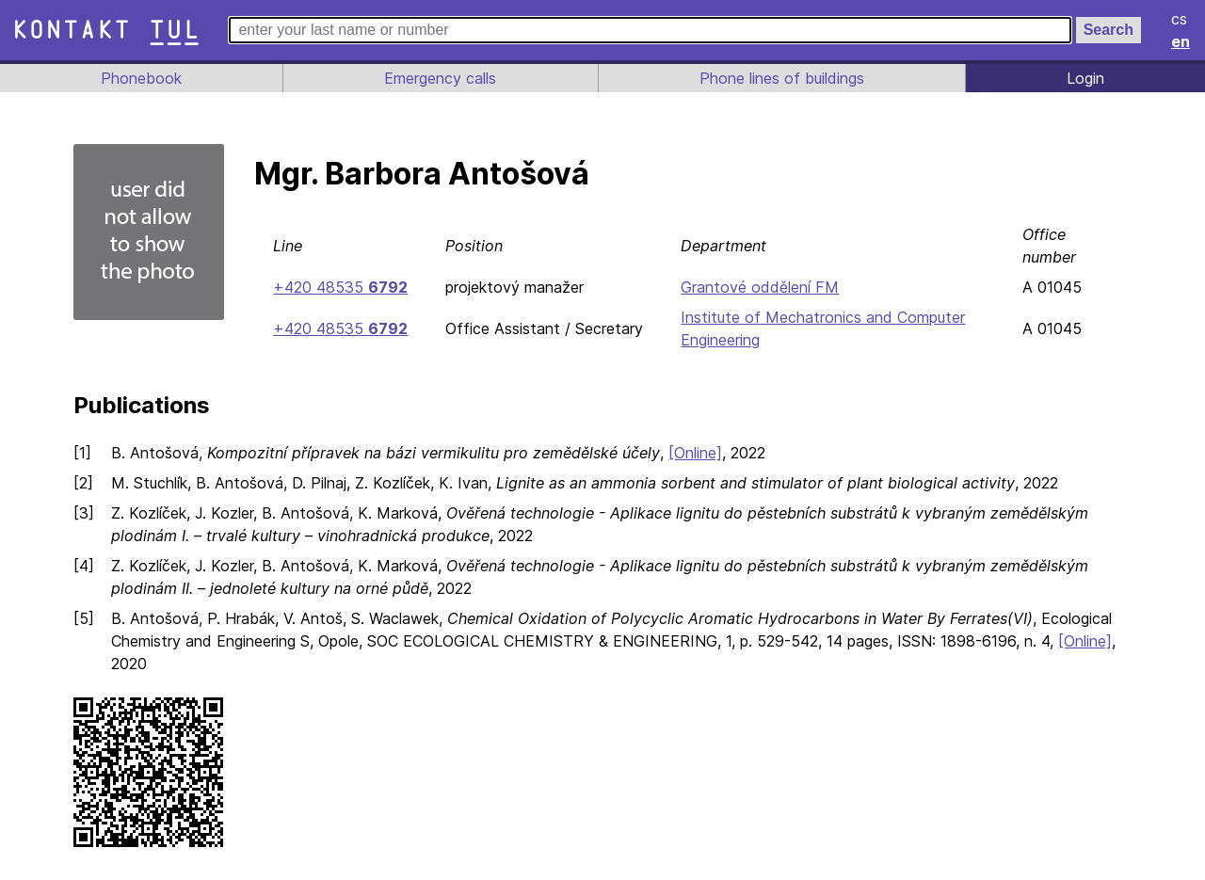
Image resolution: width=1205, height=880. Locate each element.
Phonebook (140, 78)
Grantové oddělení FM (753, 287)
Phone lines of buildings (781, 78)
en (1181, 41)
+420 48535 (338, 287)
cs (1180, 18)
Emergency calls (438, 78)
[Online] (692, 452)
